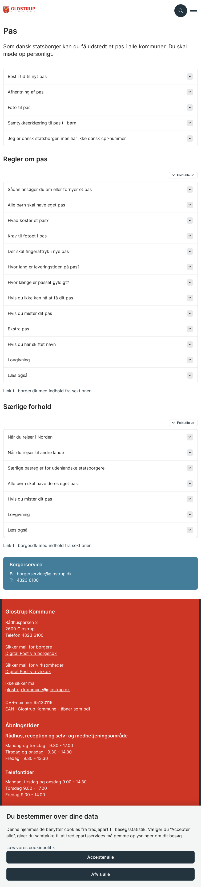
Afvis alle (100, 874)
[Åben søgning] (180, 10)
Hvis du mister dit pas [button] (30, 313)
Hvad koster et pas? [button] (28, 220)
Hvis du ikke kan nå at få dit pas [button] (40, 297)
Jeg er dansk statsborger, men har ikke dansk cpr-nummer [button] (67, 138)
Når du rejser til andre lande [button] (36, 452)
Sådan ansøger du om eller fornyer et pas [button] (50, 189)
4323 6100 (32, 635)
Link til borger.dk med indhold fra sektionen (47, 390)
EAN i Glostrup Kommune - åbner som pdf (47, 709)
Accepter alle (100, 857)
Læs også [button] (17, 375)
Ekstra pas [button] (18, 328)
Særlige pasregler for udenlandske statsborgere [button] (56, 468)
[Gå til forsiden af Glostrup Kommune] (85, 10)
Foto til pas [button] (19, 107)
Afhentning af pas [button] (25, 92)
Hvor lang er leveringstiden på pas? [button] (43, 266)
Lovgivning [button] (19, 359)
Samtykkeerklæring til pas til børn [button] (42, 123)
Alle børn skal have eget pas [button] (36, 205)
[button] (195, 11)
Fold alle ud (186, 175)
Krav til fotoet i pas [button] (27, 236)
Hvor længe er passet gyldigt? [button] (38, 282)
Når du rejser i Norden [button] (30, 437)
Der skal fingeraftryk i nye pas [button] (38, 251)
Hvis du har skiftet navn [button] (32, 344)
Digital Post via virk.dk (28, 671)
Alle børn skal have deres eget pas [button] (43, 483)
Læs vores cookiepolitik (30, 847)
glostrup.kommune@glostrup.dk (37, 689)
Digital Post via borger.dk (31, 653)
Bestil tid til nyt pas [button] (27, 76)
